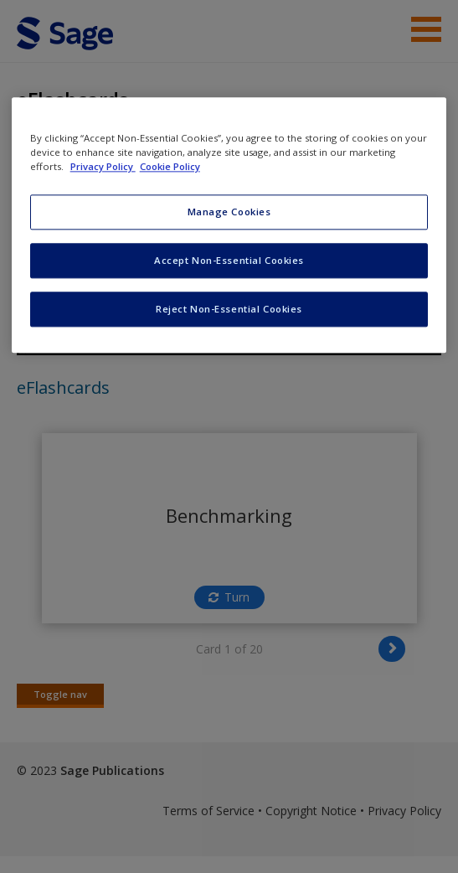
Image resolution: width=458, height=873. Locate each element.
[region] (229, 226)
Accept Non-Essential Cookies (229, 261)
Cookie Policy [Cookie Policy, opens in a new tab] (170, 167)
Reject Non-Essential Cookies (229, 309)
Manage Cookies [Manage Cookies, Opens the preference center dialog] (229, 212)
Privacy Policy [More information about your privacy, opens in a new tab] (103, 167)
